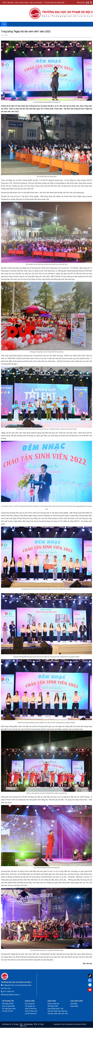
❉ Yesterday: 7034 (30, 1024)
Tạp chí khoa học (31, 1011)
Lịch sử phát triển (8, 1006)
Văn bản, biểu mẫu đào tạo (57, 1011)
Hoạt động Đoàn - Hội (55, 1009)
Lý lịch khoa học (31, 1014)
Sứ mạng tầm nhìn (9, 1009)
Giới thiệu (73, 1004)
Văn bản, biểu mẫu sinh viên (58, 1014)
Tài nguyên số (30, 1006)
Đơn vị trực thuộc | (36, 2)
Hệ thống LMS (53, 1006)
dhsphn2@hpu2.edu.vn (11, 995)
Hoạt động (74, 1006)
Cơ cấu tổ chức (7, 1011)
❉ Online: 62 (6, 1024)
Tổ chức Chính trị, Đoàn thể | (54, 2)
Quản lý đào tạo (30, 1009)
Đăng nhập (81, 2)
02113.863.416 (8, 991)
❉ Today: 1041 (17, 1024)
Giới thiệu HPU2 (7, 1004)
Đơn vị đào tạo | (8, 2)
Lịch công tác (30, 1004)
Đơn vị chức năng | (22, 2)
